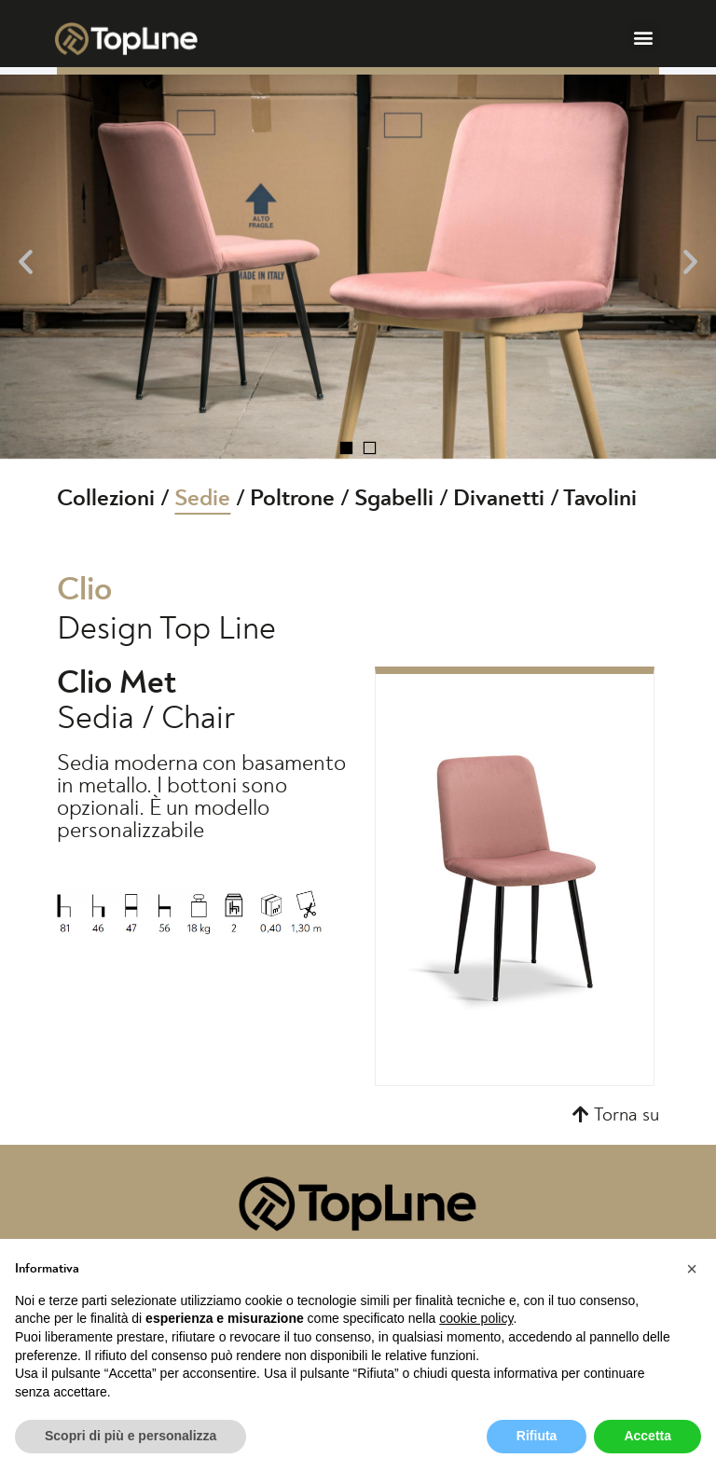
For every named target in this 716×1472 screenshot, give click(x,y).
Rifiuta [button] (537, 1435)
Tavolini (600, 498)
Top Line (217, 628)
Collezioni (106, 498)
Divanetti (498, 498)
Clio (84, 589)
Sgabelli (394, 498)
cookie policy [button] (476, 1318)
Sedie (202, 498)
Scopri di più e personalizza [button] (130, 1435)
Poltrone (292, 498)
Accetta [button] (647, 1435)
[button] (643, 36)
